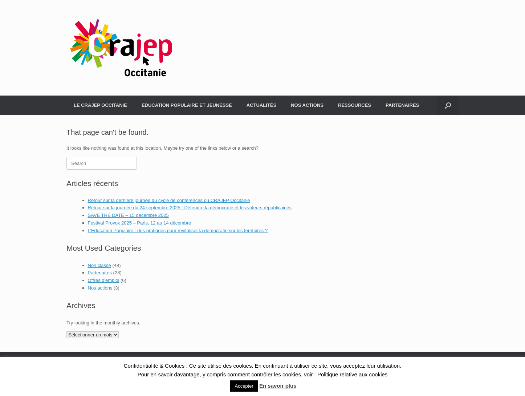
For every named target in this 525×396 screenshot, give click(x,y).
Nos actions (100, 288)
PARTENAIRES (402, 105)
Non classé (99, 265)
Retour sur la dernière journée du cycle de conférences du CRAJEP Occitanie (169, 200)
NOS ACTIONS (307, 105)
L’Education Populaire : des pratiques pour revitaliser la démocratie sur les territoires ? (178, 230)
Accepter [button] (244, 386)
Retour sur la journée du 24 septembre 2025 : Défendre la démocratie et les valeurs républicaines (190, 207)
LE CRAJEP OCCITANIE (100, 105)
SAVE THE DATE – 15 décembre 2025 (128, 215)
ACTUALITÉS (261, 105)
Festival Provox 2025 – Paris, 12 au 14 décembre (139, 223)
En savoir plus (278, 386)
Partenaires (100, 272)
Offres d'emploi (103, 280)
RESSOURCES (354, 105)
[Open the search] (448, 105)
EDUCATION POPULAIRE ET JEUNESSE (187, 105)
